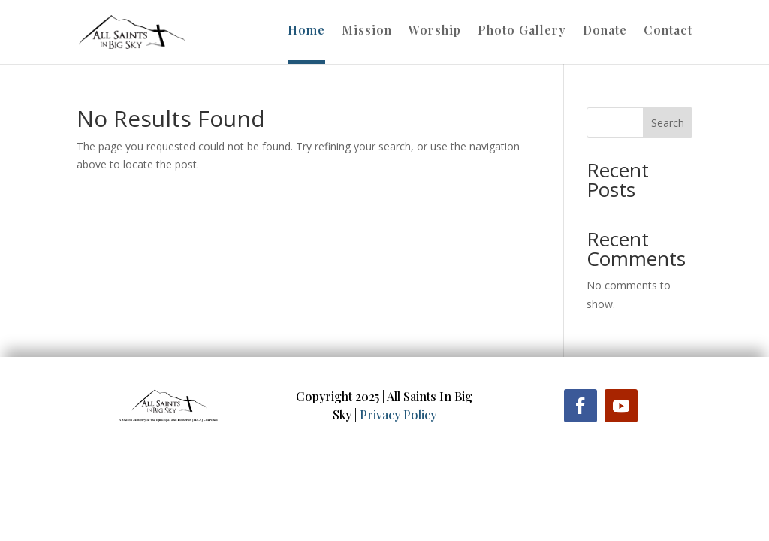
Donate (605, 31)
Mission (367, 31)
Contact (668, 31)
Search (667, 123)
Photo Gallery (522, 31)
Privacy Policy (398, 414)
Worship (435, 31)
